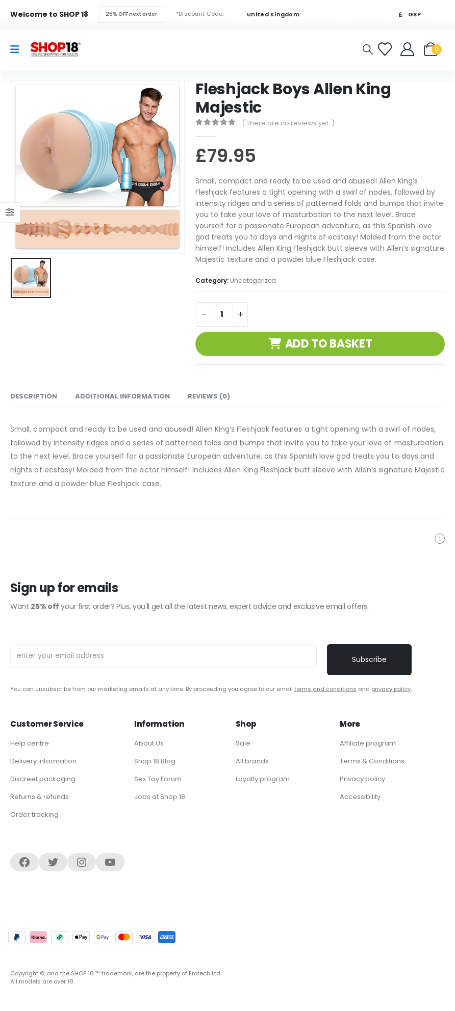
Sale (243, 743)
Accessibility (360, 797)
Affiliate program (368, 743)
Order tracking (34, 814)
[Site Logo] (55, 49)
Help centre (29, 743)
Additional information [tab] (122, 396)
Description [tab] (33, 396)
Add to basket (328, 344)
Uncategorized (253, 280)
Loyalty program (263, 779)
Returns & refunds (39, 797)
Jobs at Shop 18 (159, 797)
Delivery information (43, 761)
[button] (368, 49)
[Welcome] (408, 49)
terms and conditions (325, 689)
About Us (149, 743)
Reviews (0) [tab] (209, 396)
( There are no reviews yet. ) (288, 123)
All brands (252, 761)
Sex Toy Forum (158, 779)
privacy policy (391, 689)
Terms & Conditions (372, 761)
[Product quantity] (222, 314)
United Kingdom (266, 14)
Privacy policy (362, 779)
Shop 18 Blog (154, 761)
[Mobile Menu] (18, 49)
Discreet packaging (42, 779)
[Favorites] (386, 49)
